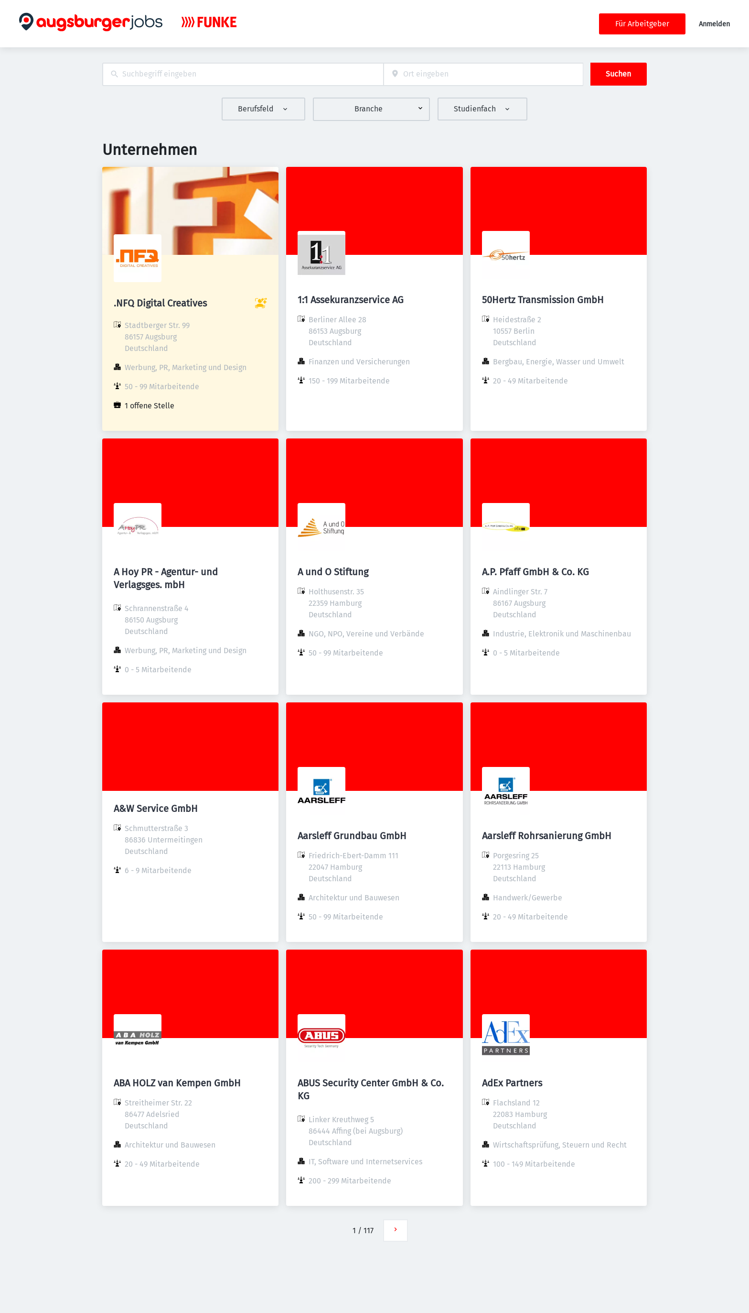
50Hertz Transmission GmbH (543, 300)
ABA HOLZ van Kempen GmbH (177, 1083)
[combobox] (243, 74)
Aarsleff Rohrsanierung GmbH (546, 836)
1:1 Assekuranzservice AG (351, 300)
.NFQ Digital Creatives (160, 303)
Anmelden (714, 24)
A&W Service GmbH (156, 808)
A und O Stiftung (333, 572)
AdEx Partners (512, 1083)
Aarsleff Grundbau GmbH (352, 836)
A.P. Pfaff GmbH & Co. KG (535, 572)
